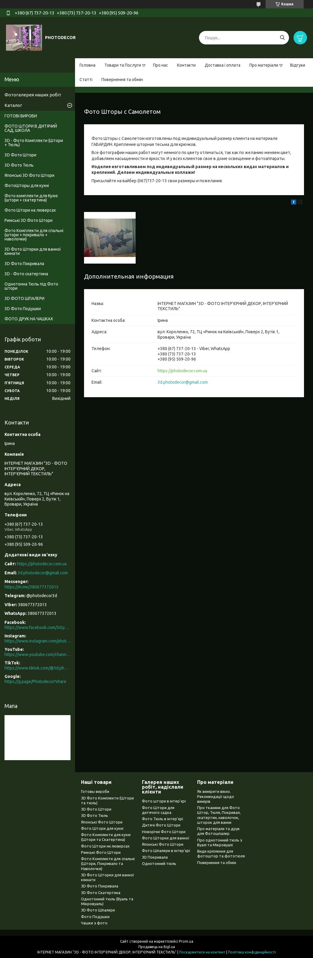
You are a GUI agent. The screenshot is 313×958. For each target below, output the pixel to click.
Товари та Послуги (122, 65)
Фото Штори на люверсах (30, 210)
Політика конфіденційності (252, 952)
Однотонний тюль (159, 863)
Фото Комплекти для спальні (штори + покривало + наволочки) (34, 234)
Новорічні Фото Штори (163, 832)
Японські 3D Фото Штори (29, 175)
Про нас (160, 65)
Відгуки (297, 65)
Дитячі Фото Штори (161, 825)
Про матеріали (263, 65)
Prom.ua (186, 941)
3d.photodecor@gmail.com (183, 382)
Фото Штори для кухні (102, 828)
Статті (86, 79)
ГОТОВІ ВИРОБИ (21, 115)
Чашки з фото (94, 923)
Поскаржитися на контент (202, 952)
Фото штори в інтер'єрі (164, 801)
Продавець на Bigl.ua (156, 947)
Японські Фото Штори (101, 822)
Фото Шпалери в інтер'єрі (166, 850)
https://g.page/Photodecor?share (35, 681)
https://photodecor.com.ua (182, 370)
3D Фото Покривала (24, 263)
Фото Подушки (95, 916)
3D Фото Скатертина (100, 892)
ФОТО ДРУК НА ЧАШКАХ (29, 318)
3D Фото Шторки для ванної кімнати (33, 251)
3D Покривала (155, 857)
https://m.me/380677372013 (32, 587)
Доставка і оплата (222, 65)
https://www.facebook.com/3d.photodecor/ (38, 627)
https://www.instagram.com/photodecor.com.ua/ (38, 641)
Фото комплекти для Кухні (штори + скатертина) (31, 197)
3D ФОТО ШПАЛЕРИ (24, 298)
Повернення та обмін (122, 79)
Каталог (13, 105)
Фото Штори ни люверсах (105, 846)
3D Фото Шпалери (98, 910)
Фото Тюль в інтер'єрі (162, 819)
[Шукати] (282, 37)
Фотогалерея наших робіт (33, 94)
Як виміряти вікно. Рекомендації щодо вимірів (215, 796)
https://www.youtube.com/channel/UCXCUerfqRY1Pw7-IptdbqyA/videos (38, 654)
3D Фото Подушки (23, 308)
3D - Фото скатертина (26, 273)
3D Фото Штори (20, 155)
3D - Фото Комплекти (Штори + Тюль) (34, 142)
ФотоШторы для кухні (27, 185)
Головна (87, 65)
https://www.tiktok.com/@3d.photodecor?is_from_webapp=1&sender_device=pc (38, 668)
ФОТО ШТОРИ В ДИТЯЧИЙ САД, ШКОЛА (31, 128)
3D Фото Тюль (19, 165)
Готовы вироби (95, 791)
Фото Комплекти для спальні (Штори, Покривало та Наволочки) (108, 864)
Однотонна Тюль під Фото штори (31, 286)
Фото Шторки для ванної (165, 838)
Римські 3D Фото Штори (29, 220)
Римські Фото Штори (101, 852)
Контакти (186, 65)
